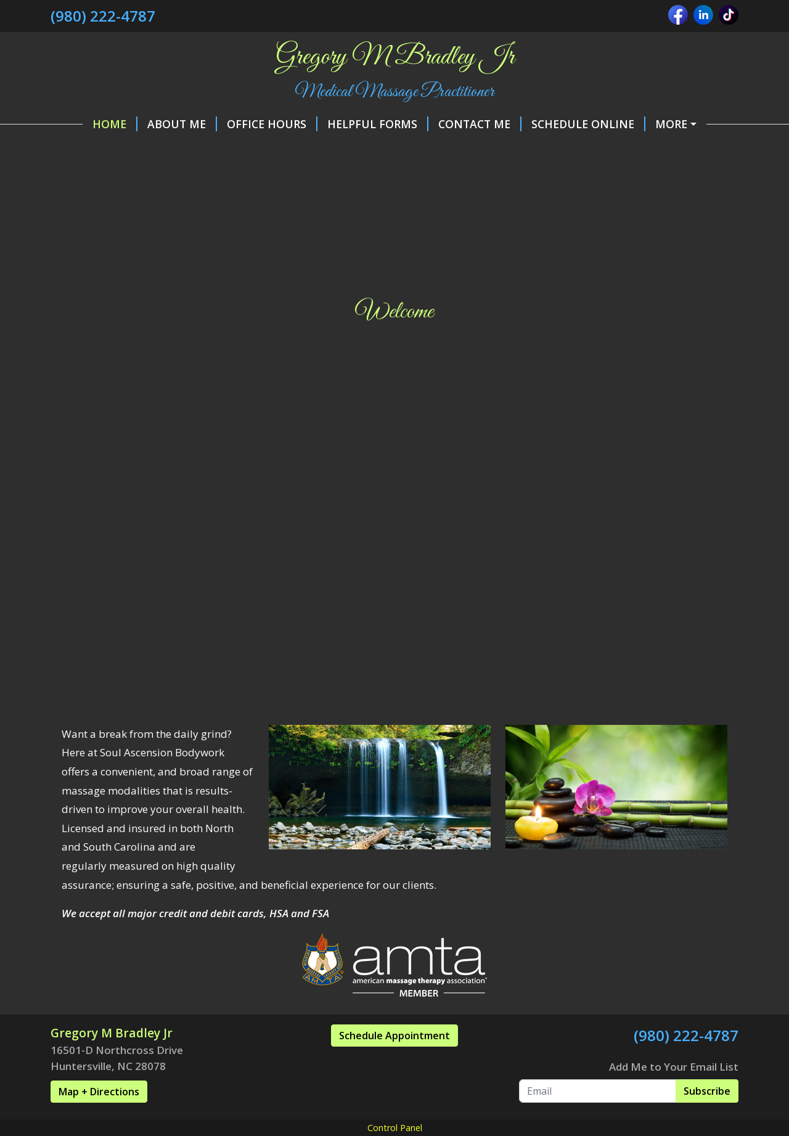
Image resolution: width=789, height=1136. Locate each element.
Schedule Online (556, 123)
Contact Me (447, 123)
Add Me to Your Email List (673, 1092)
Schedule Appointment (394, 1062)
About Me (150, 123)
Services (377, 149)
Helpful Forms (345, 123)
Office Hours (240, 123)
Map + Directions (99, 1118)
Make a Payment (677, 123)
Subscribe (707, 1117)
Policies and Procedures (140, 149)
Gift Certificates (287, 149)
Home (82, 123)
